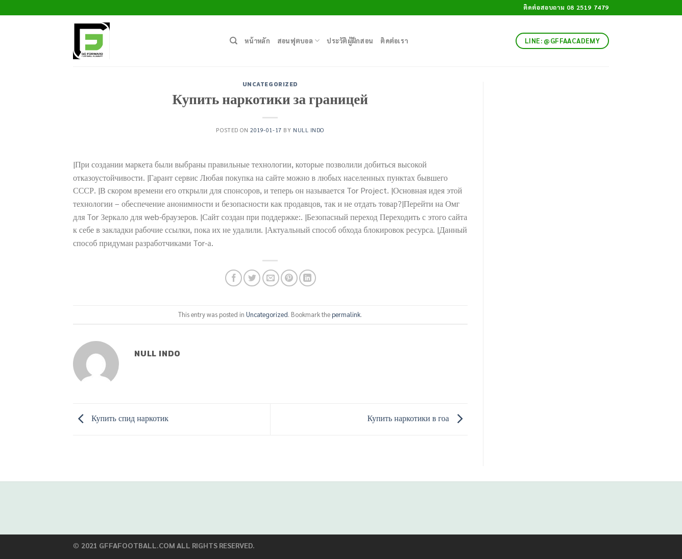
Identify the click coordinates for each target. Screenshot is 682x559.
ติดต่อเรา (394, 40)
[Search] (233, 41)
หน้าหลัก (257, 40)
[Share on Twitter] (251, 278)
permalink (346, 314)
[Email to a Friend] (270, 278)
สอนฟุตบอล (298, 40)
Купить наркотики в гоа (417, 417)
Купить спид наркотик (120, 417)
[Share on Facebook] (233, 278)
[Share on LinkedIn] (307, 278)
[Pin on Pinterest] (289, 278)
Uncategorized (270, 84)
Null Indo (308, 130)
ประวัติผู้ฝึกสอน (350, 40)
